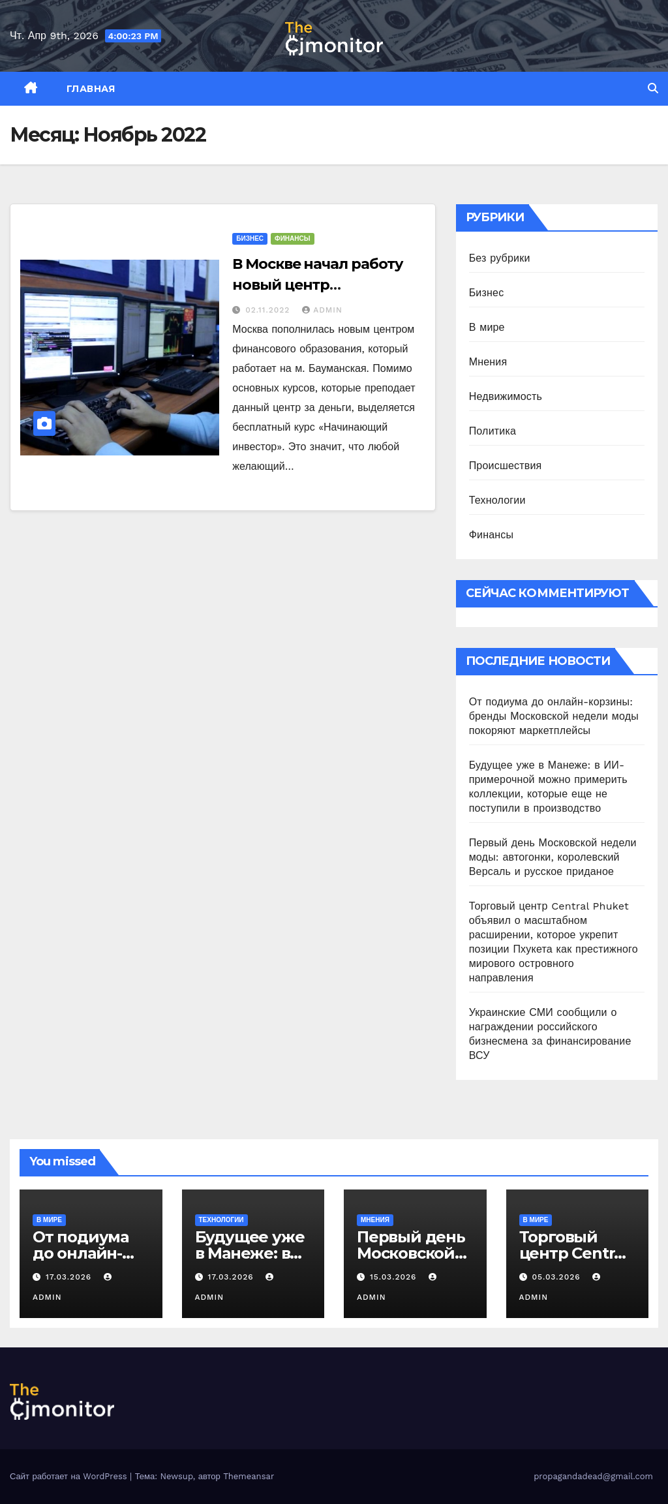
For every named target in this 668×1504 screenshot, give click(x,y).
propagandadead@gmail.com (593, 1476)
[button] (653, 88)
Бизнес (250, 238)
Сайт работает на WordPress (70, 1476)
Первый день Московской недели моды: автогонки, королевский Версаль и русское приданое (553, 857)
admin (322, 310)
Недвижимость (505, 396)
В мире (487, 327)
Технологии (497, 500)
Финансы (292, 238)
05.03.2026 (557, 1276)
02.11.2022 (269, 310)
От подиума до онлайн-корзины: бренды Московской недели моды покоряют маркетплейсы (554, 716)
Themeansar (248, 1476)
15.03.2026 (394, 1276)
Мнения (488, 362)
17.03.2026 (70, 1276)
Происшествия (505, 465)
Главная (91, 89)
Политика (492, 431)
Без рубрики (499, 258)
